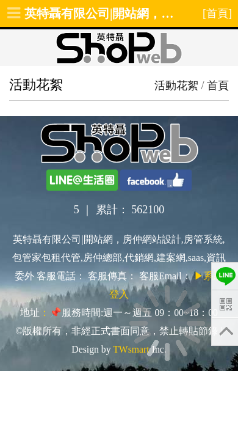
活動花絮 (176, 85)
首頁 (218, 85)
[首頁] (217, 13)
